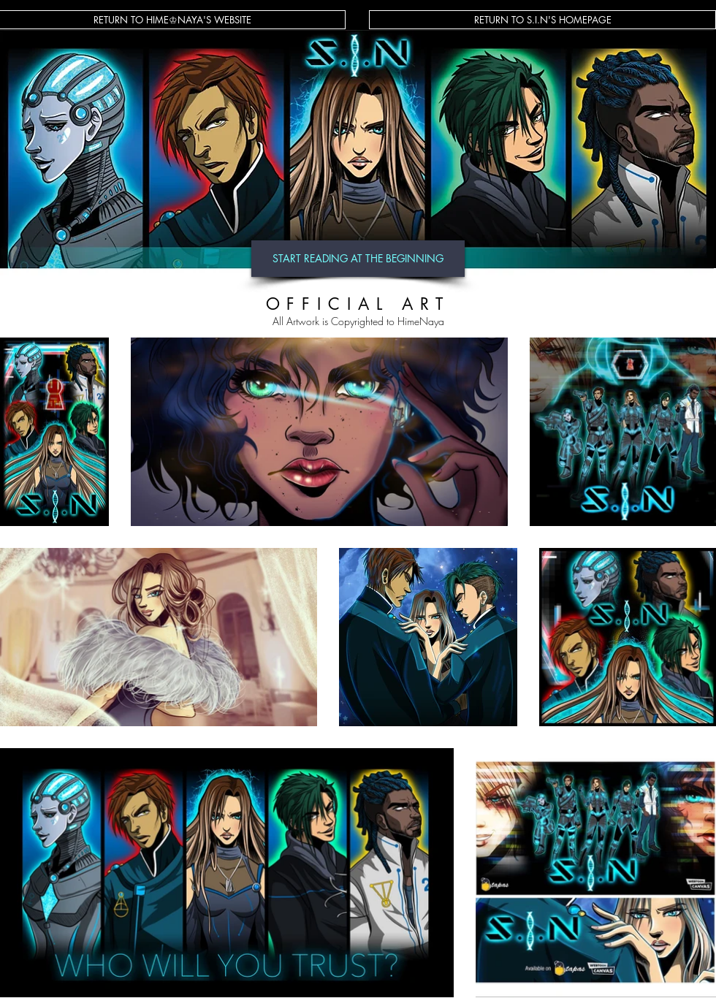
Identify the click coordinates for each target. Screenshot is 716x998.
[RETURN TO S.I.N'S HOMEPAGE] (542, 19)
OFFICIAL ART (358, 304)
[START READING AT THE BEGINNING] (358, 258)
